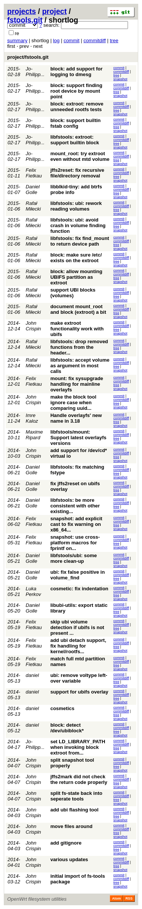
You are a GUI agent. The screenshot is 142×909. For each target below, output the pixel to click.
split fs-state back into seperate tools (76, 796)
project (54, 11)
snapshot (120, 79)
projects (21, 11)
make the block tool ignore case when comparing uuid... (73, 402)
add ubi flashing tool (74, 810)
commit (72, 40)
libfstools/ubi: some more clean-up (73, 558)
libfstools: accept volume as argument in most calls (79, 365)
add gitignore (65, 843)
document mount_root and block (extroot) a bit (78, 309)
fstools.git (24, 20)
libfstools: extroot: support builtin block (74, 139)
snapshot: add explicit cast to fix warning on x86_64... (76, 524)
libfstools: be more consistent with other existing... (75, 505)
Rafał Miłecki (33, 206)
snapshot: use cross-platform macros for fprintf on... (75, 542)
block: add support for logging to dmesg (76, 71)
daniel (32, 675)
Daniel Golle (33, 189)
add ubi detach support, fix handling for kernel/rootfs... (78, 645)
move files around (71, 826)
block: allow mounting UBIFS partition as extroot (76, 277)
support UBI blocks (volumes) (72, 292)
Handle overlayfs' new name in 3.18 (76, 418)
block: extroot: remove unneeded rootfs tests (76, 106)
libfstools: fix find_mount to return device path (79, 241)
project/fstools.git (27, 57)
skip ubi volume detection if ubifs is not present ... (77, 627)
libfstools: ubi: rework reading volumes (76, 206)
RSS (129, 898)
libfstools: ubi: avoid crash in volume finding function (78, 225)
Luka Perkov (33, 591)
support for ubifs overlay (79, 692)
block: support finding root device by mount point (76, 90)
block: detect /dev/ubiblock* (67, 727)
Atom (116, 898)
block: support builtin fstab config (75, 123)
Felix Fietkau (34, 173)
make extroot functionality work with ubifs (77, 328)
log (56, 40)
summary (17, 40)
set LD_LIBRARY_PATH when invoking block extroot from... (77, 747)
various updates (69, 859)
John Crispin (33, 326)
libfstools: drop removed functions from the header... (79, 347)
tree (114, 40)
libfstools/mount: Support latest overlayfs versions (78, 437)
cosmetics (62, 708)
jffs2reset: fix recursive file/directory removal (77, 173)
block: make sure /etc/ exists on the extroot (76, 257)
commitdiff (94, 40)
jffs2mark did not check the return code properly (78, 779)
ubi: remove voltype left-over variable (78, 678)
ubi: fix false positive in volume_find (77, 575)
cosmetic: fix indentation (79, 588)
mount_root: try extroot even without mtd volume (79, 156)
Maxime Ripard (34, 434)
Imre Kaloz (32, 418)
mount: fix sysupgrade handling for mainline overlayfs (76, 384)
